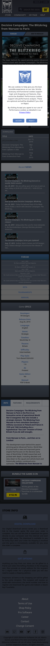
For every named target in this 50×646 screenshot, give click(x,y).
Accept (18, 120)
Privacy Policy (24, 112)
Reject (32, 120)
